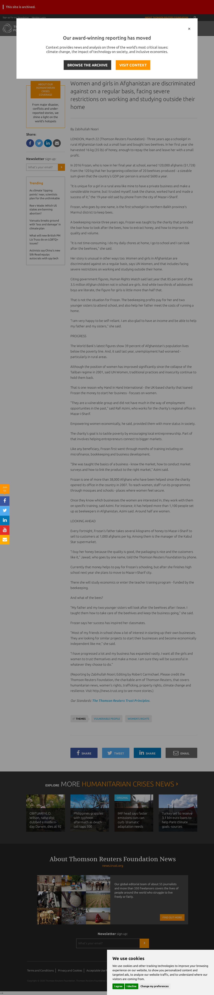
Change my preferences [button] (154, 986)
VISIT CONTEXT (133, 65)
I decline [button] (131, 986)
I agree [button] (118, 986)
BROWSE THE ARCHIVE (87, 65)
